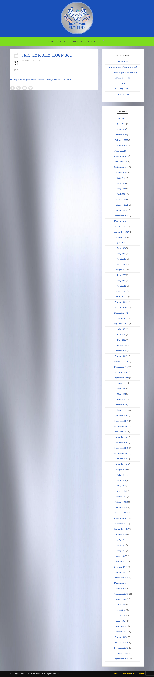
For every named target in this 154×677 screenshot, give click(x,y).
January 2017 (121, 572)
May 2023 (121, 253)
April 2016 (121, 621)
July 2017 (121, 540)
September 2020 (121, 378)
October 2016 (121, 588)
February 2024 (121, 205)
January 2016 (121, 637)
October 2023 (121, 226)
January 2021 (121, 356)
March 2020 (121, 405)
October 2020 (122, 372)
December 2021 (121, 308)
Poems (123, 83)
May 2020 (121, 394)
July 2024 (121, 178)
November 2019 (121, 426)
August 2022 (121, 270)
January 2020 (121, 416)
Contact (93, 41)
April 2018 (121, 491)
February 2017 (120, 567)
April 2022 (121, 286)
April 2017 (121, 556)
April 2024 (121, 194)
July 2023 (121, 243)
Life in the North (122, 78)
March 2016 (121, 626)
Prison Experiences (123, 89)
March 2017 (121, 561)
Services (77, 41)
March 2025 (121, 135)
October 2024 (121, 162)
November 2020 (121, 367)
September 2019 (121, 437)
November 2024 (121, 156)
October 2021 (121, 318)
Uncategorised (122, 94)
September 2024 (121, 167)
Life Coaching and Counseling (123, 73)
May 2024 (121, 189)
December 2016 (121, 578)
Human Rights (122, 62)
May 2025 (121, 129)
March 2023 (121, 264)
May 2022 (121, 280)
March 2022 (121, 291)
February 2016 (121, 632)
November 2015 (121, 648)
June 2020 (121, 389)
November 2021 (121, 313)
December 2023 (121, 216)
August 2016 (121, 599)
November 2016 (121, 583)
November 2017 (121, 518)
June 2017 (121, 545)
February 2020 (121, 410)
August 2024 (121, 172)
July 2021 (121, 329)
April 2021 (121, 345)
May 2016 (121, 615)
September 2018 (121, 464)
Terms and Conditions (122, 674)
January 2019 (121, 443)
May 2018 (121, 486)
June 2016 (121, 610)
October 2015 (121, 653)
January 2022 (121, 302)
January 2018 (121, 507)
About (63, 41)
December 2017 (121, 513)
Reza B (28, 61)
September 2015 (121, 659)
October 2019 (121, 432)
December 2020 (121, 362)
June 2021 (121, 335)
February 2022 (121, 297)
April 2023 (121, 259)
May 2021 (121, 340)
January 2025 (121, 145)
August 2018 (121, 470)
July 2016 (121, 605)
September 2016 (121, 594)
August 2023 (121, 237)
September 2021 (121, 324)
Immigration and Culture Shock (123, 67)
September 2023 (121, 232)
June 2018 (121, 480)
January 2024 (121, 210)
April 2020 (121, 399)
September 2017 (121, 529)
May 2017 (121, 551)
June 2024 (121, 183)
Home (51, 41)
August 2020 (121, 383)
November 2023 (121, 221)
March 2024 (121, 199)
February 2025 (121, 140)
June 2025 (121, 124)
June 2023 (121, 248)
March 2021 (121, 351)
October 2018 (121, 459)
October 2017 (121, 524)
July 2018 (121, 475)
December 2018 (121, 448)
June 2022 (121, 275)
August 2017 (121, 534)
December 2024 (121, 151)
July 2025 (121, 118)
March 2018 (121, 497)
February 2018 (121, 502)
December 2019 (121, 421)
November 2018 (121, 453)
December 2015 (121, 642)
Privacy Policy (138, 674)
